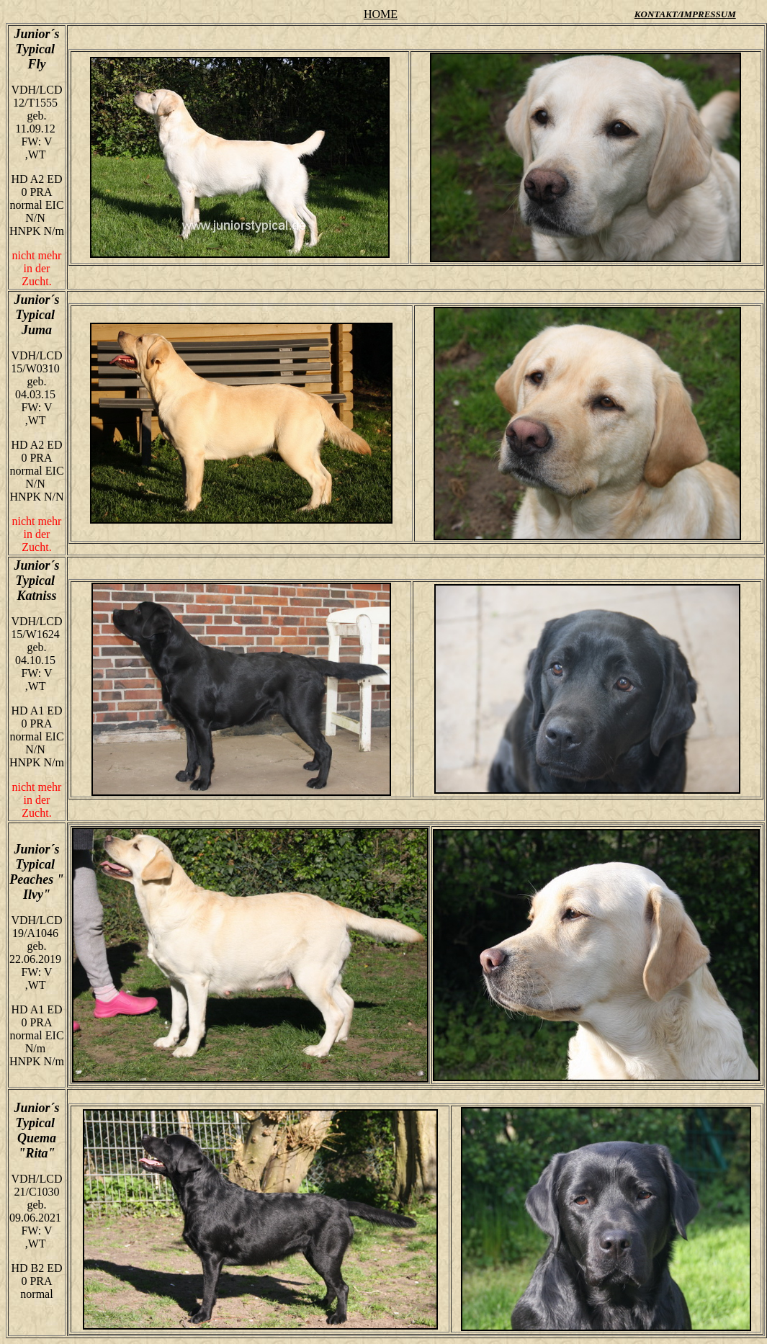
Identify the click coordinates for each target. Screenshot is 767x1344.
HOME (381, 14)
